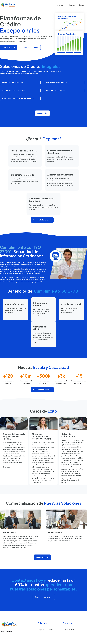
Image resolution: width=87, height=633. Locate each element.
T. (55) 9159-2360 (68, 630)
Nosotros (72, 5)
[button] (61, 5)
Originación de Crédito (45, 630)
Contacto (82, 5)
